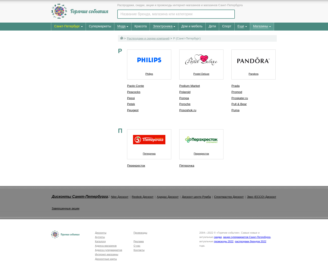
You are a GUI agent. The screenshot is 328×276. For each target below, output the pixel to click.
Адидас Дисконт (168, 197)
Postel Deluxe (201, 62)
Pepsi (131, 98)
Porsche (184, 104)
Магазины (260, 26)
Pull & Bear (239, 104)
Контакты (138, 250)
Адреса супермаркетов (108, 250)
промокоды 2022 (223, 241)
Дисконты (100, 232)
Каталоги (100, 241)
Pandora (253, 62)
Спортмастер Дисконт (229, 197)
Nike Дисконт (119, 197)
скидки (218, 237)
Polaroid (184, 92)
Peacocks (133, 92)
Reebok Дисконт (143, 197)
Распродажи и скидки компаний (148, 38)
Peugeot (132, 110)
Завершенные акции (65, 208)
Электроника (162, 26)
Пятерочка (149, 142)
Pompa (184, 98)
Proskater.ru (239, 98)
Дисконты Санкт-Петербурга (80, 197)
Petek (131, 104)
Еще (241, 26)
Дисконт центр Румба (196, 197)
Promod (236, 92)
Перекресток (136, 165)
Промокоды (140, 232)
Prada (235, 86)
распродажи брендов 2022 (250, 241)
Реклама (138, 241)
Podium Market (189, 86)
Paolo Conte (135, 86)
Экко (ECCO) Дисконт (261, 197)
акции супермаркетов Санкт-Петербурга (247, 237)
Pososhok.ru (187, 110)
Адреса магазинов (106, 245)
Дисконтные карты (106, 259)
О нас (136, 245)
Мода (121, 26)
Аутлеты (100, 237)
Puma (235, 110)
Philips (149, 62)
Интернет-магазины (106, 254)
